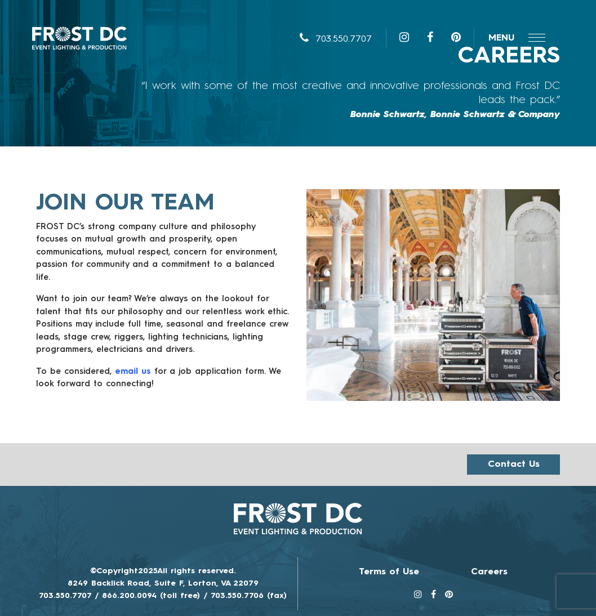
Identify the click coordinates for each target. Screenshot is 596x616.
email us (133, 372)
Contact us (514, 464)
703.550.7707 (336, 39)
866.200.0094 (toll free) (151, 596)
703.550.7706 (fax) (249, 596)
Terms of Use (389, 572)
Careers (489, 572)
